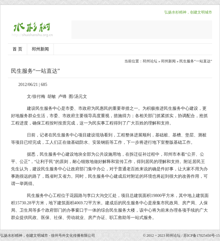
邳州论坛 (150, 61)
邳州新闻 (40, 49)
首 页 (17, 49)
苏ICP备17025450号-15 (201, 235)
